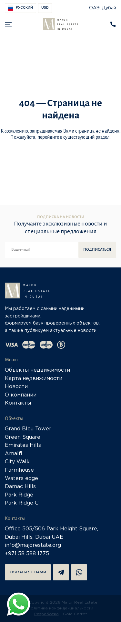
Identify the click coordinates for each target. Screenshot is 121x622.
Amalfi (13, 453)
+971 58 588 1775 (27, 553)
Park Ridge (19, 495)
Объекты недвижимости (37, 370)
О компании (20, 395)
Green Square (22, 437)
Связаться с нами (28, 572)
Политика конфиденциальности (60, 608)
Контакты (18, 403)
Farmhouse (19, 470)
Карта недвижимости (33, 378)
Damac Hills (20, 486)
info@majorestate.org (33, 545)
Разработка (46, 614)
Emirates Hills (23, 445)
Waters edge (21, 478)
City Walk (17, 461)
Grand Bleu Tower (28, 428)
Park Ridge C (21, 503)
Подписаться (97, 249)
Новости (16, 386)
